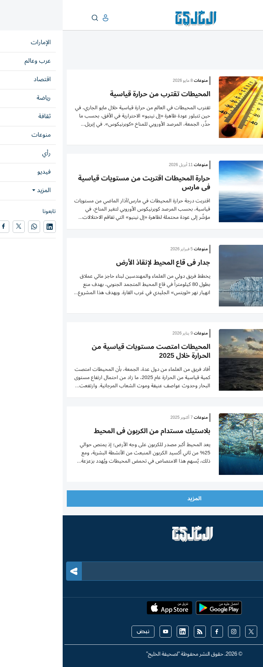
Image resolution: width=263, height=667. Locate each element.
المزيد (132, 498)
